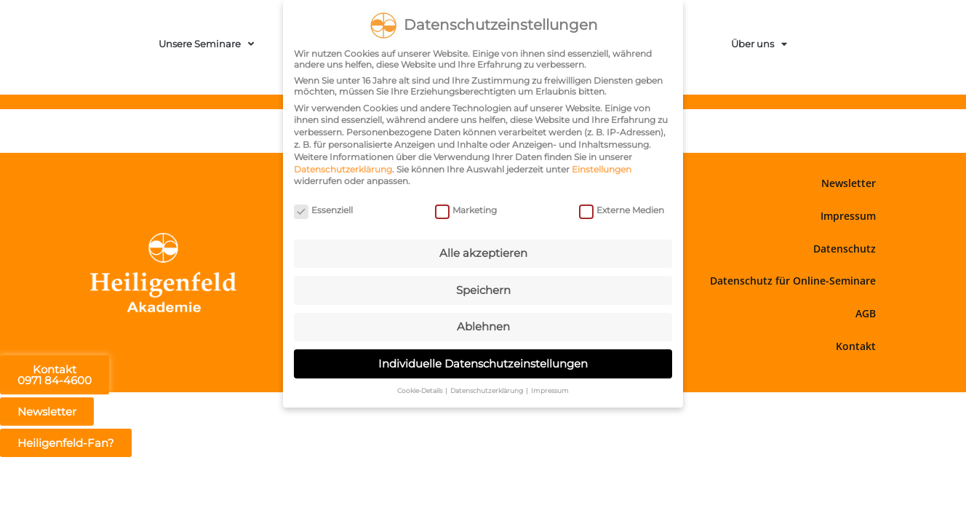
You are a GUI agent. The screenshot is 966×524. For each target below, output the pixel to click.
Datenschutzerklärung (343, 167)
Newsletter (848, 183)
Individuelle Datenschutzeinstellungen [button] (483, 361)
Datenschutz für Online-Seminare (793, 280)
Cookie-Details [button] (420, 389)
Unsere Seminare (206, 44)
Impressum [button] (550, 389)
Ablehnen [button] (483, 325)
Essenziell (323, 208)
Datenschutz (844, 248)
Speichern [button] (483, 288)
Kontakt (856, 346)
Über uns (759, 44)
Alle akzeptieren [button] (483, 251)
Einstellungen (601, 167)
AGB (865, 313)
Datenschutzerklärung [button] (487, 389)
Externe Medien (621, 208)
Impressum (848, 216)
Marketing (466, 208)
